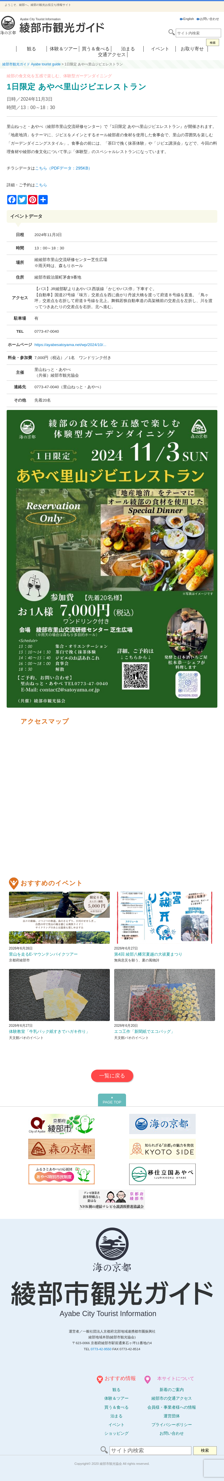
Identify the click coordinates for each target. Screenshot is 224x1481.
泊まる (128, 48)
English (187, 19)
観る (31, 48)
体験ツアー (116, 1398)
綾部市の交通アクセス (171, 1398)
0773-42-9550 (101, 1349)
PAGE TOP (112, 1100)
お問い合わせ (208, 19)
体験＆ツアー (63, 48)
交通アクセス (112, 54)
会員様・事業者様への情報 (171, 1407)
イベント (160, 48)
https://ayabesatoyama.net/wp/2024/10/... (70, 345)
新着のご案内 (172, 1389)
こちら (41, 185)
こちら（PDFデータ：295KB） (63, 168)
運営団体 (172, 1416)
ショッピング (116, 1433)
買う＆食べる (96, 48)
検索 (213, 42)
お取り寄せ (192, 48)
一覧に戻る (112, 1076)
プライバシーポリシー (171, 1424)
